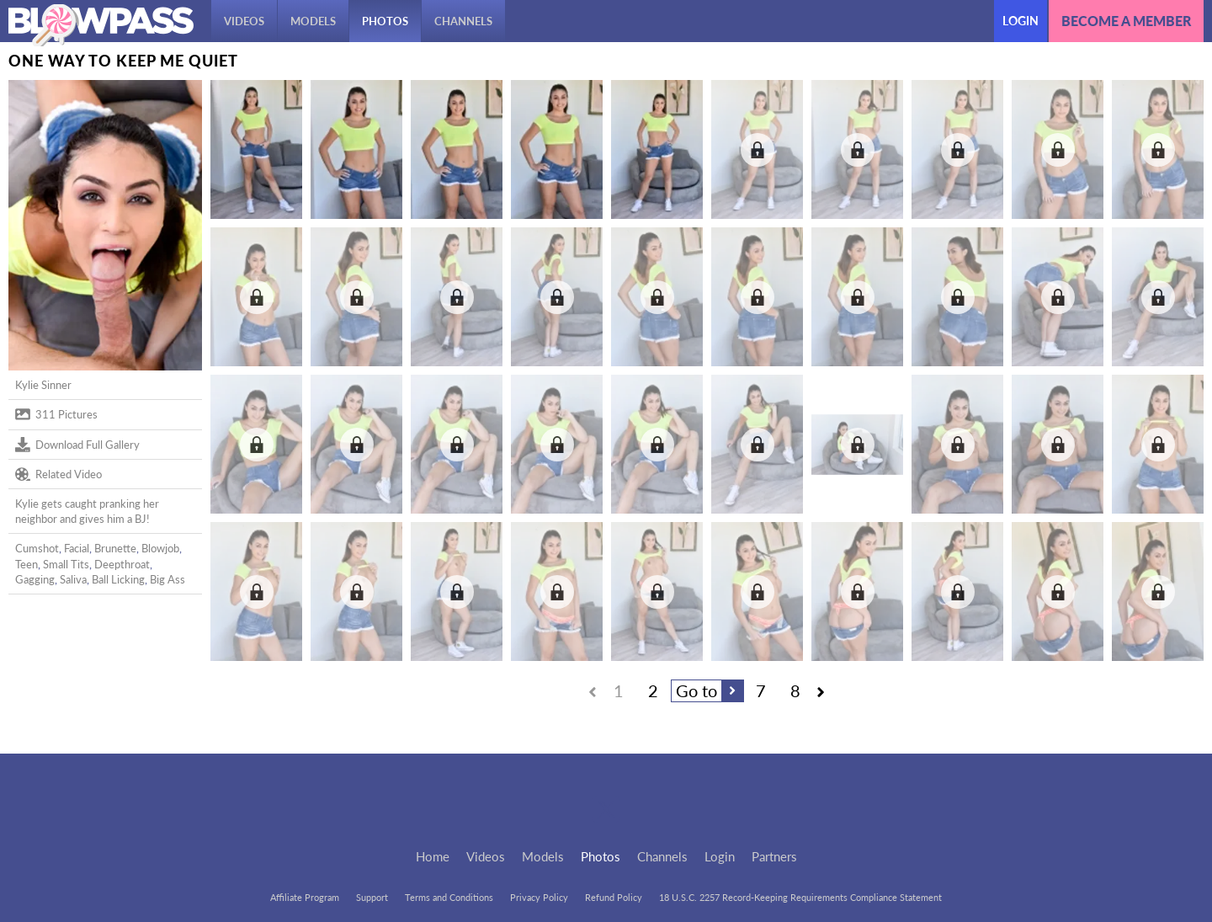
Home (432, 856)
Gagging (35, 579)
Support (372, 897)
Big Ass (167, 579)
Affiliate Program (304, 897)
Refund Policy (613, 897)
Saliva (73, 579)
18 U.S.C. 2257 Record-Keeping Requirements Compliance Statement (800, 897)
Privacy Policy (539, 897)
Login (1020, 20)
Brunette (115, 548)
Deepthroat (122, 564)
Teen (26, 564)
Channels (463, 21)
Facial (76, 548)
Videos (244, 21)
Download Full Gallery (77, 444)
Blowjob (160, 548)
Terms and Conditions (449, 897)
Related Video (58, 474)
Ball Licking (118, 579)
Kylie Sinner (43, 385)
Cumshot (37, 548)
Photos (385, 21)
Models (313, 21)
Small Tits (66, 564)
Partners (774, 856)
